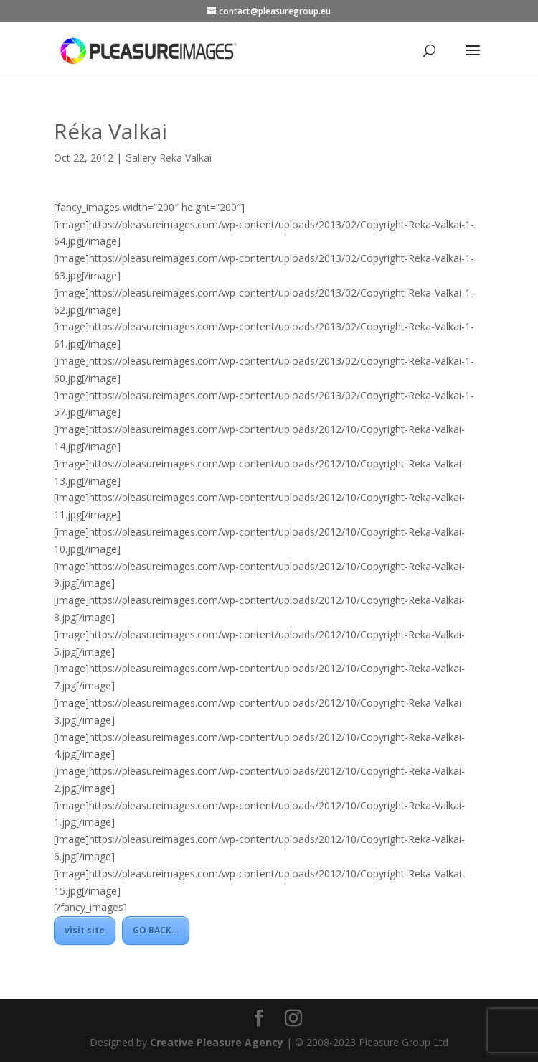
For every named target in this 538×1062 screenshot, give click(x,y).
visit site (85, 930)
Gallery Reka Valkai (168, 157)
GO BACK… (156, 930)
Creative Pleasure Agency (216, 1042)
